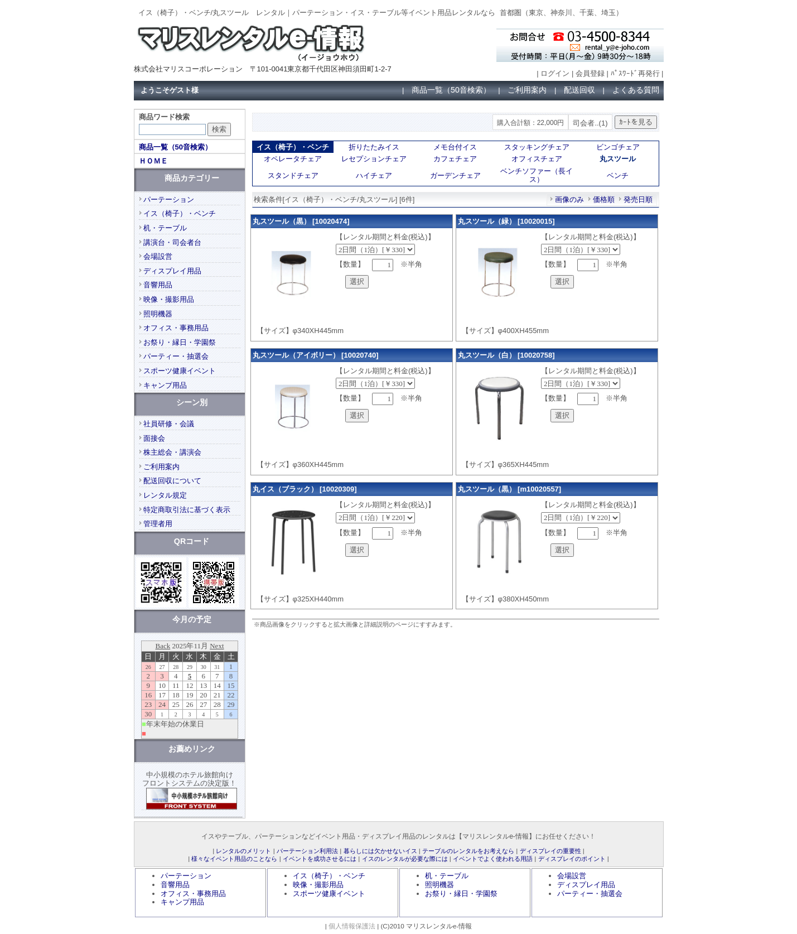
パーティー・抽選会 (176, 356)
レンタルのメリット (243, 851)
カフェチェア (455, 159)
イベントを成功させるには (319, 858)
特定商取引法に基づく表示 (186, 509)
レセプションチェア (374, 159)
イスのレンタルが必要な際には (405, 858)
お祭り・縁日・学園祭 (179, 342)
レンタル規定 (165, 495)
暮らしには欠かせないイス (380, 851)
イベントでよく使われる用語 (493, 858)
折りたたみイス (374, 147)
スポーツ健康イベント (179, 371)
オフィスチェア (536, 159)
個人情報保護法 (352, 926)
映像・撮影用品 (168, 299)
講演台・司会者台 (172, 242)
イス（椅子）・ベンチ (179, 213)
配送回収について (172, 480)
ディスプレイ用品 (172, 271)
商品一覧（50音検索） (451, 89)
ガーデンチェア (455, 175)
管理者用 (157, 523)
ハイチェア (374, 175)
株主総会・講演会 (172, 452)
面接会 (154, 438)
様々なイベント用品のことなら (234, 858)
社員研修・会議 (168, 424)
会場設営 (157, 256)
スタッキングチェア (536, 147)
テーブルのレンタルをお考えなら (468, 851)
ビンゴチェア (618, 147)
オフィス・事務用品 (176, 328)
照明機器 (157, 314)
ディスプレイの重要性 (550, 851)
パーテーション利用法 (307, 851)
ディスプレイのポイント (572, 858)
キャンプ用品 (165, 385)
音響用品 (157, 285)
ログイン (554, 73)
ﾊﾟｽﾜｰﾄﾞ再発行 (635, 73)
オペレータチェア (293, 159)
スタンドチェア (293, 175)
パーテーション (168, 199)
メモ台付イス (455, 147)
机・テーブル (165, 228)
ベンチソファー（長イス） (536, 175)
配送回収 (579, 89)
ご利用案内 (527, 89)
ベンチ (618, 175)
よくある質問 (635, 89)
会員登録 (590, 73)
